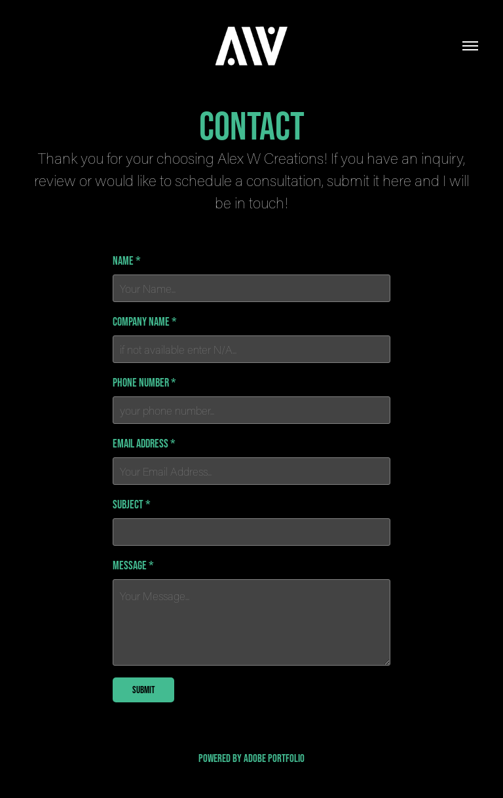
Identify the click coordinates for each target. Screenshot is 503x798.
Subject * (132, 504)
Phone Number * (144, 382)
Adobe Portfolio (274, 757)
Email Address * (144, 443)
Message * (133, 565)
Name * (127, 260)
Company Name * (145, 321)
